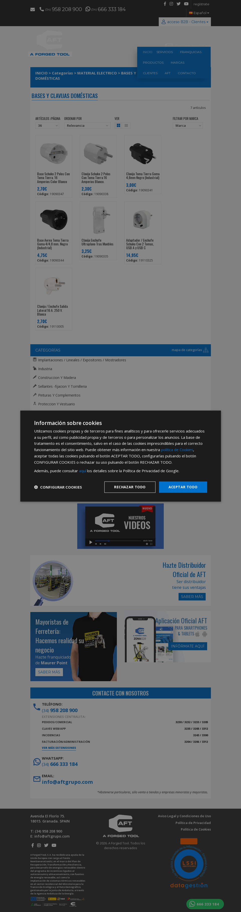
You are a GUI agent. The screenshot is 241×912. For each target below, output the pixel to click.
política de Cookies (177, 449)
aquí (82, 470)
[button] (58, 487)
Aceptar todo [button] (183, 487)
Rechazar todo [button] (129, 487)
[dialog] (120, 456)
